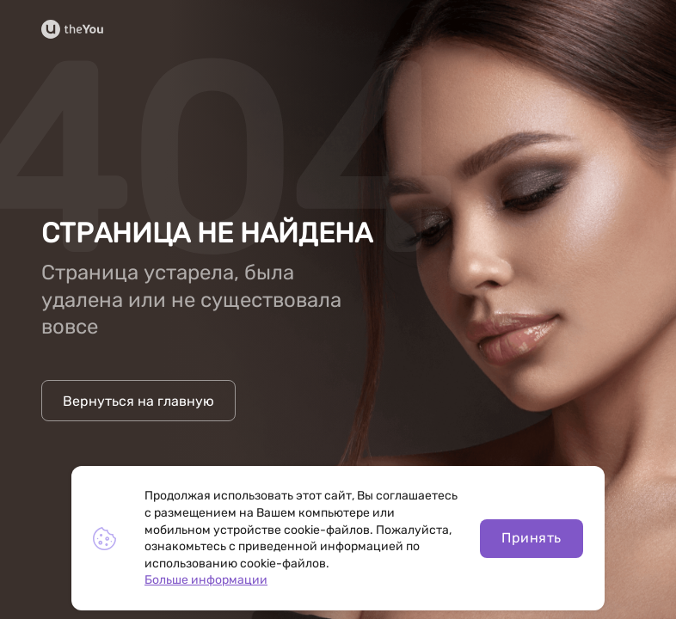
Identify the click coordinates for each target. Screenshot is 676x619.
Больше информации (205, 580)
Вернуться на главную (138, 401)
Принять (531, 538)
